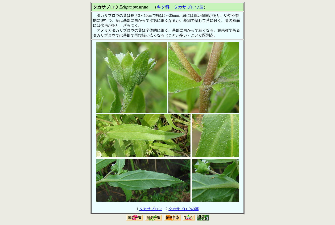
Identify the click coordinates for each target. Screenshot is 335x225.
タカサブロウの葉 (184, 209)
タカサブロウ (150, 209)
